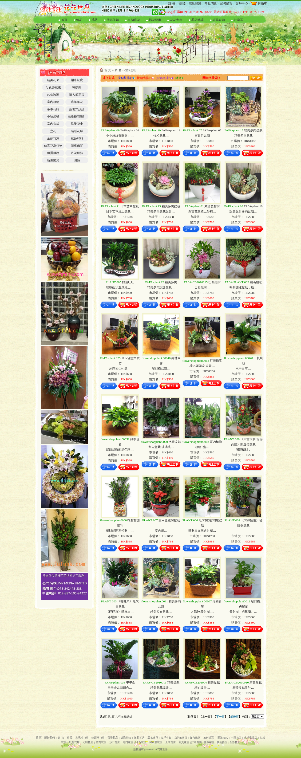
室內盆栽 (53, 124)
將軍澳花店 (155, 742)
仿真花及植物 (53, 145)
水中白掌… (243, 368)
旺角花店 (74, 742)
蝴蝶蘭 (76, 87)
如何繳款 (195, 737)
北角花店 (141, 742)
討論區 (238, 20)
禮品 (94, 20)
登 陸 (182, 3)
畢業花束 (77, 124)
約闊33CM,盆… (120, 368)
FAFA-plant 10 (243, 206)
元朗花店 (88, 742)
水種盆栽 (161, 442)
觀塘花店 (112, 737)
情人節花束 (76, 94)
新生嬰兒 (53, 160)
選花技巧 (152, 737)
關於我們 (49, 737)
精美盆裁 (161, 682)
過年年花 (77, 102)
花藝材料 (77, 138)
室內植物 (53, 102)
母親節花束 (53, 87)
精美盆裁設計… (161, 687)
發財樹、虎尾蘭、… (243, 611)
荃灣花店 (101, 742)
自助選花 (134, 20)
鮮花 (79, 20)
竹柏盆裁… (161, 135)
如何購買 (226, 3)
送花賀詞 (139, 737)
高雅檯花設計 (77, 116)
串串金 (120, 682)
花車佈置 (77, 145)
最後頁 (234, 716)
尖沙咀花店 (250, 737)
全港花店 (235, 742)
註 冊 (171, 3)
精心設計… (202, 687)
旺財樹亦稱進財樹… (202, 530)
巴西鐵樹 (202, 282)
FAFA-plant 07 (202, 130)
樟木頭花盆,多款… (202, 366)
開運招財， (243, 449)
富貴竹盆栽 (202, 135)
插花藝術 (155, 20)
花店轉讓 (197, 20)
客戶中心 (242, 3)
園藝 (77, 160)
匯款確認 (209, 742)
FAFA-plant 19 (161, 130)
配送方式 (223, 737)
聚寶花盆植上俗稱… (202, 211)
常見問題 (211, 3)
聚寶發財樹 (202, 206)
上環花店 (170, 742)
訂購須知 (126, 737)
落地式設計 (76, 109)
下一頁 (220, 716)
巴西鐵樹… (202, 287)
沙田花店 (114, 742)
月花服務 (77, 153)
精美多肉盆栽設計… (161, 211)
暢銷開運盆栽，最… (243, 287)
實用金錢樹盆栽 (161, 520)
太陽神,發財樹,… (202, 611)
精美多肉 (161, 282)
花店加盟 (195, 3)
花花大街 (176, 20)
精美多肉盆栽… (161, 611)
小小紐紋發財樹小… (120, 135)
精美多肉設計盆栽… (161, 287)
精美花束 (53, 80)
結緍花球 (77, 131)
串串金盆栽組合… (120, 687)
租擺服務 (53, 153)
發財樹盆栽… (161, 368)
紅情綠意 (202, 360)
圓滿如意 (243, 282)
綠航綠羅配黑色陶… (120, 449)
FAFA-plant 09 (120, 130)
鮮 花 (118, 70)
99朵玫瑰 (53, 94)
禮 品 (70, 737)
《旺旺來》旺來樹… (120, 611)
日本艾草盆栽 (120, 206)
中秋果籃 (53, 116)
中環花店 (236, 737)
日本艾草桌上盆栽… (120, 211)
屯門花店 (128, 742)
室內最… (161, 530)
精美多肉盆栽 (243, 130)
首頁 (64, 20)
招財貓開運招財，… (120, 530)
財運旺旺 (120, 282)
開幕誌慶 (77, 80)
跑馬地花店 (81, 737)
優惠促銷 (113, 20)
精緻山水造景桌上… (120, 287)
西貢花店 (184, 742)
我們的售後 (180, 737)
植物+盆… (202, 447)
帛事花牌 (53, 109)
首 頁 (107, 70)
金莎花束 (53, 138)
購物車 (262, 3)
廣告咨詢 (222, 742)
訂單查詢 (219, 20)
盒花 (53, 131)
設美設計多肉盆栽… (243, 211)
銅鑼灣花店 (97, 737)
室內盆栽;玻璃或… (161, 447)
